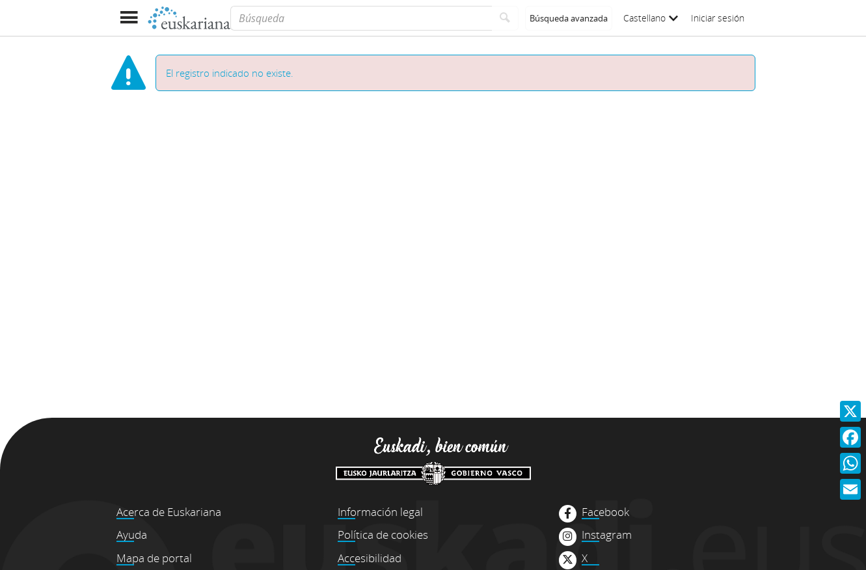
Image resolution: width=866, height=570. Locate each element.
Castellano (650, 18)
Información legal (380, 511)
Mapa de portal (154, 557)
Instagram (607, 535)
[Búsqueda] (360, 18)
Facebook (605, 512)
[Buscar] (505, 18)
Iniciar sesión (717, 18)
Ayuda (131, 534)
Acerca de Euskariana (168, 511)
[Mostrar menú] (129, 18)
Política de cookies (383, 534)
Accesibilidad (369, 557)
